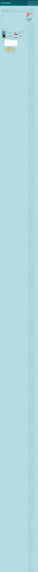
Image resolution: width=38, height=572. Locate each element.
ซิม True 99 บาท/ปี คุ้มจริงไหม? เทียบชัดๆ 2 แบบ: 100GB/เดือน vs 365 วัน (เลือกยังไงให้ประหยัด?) (31, 65)
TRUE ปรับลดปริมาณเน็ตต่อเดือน (31, 231)
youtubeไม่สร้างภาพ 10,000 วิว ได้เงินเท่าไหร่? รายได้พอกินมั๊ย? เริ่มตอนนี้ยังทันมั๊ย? (31, 454)
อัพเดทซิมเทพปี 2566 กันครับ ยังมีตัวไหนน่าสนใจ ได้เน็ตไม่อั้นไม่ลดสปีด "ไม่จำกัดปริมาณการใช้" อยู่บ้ (32, 255)
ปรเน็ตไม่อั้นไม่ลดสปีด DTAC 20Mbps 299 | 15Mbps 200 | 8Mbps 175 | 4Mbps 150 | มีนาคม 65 (31, 402)
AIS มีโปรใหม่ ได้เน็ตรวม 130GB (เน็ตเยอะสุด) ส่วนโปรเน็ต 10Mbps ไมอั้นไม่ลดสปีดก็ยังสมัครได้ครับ (31, 93)
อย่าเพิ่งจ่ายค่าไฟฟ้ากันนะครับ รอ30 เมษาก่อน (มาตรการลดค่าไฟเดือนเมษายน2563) (32, 469)
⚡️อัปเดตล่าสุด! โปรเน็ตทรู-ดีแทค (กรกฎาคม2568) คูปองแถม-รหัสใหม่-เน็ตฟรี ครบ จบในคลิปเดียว (32, 122)
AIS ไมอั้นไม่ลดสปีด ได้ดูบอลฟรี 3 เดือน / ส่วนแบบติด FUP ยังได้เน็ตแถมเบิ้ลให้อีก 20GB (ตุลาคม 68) (31, 79)
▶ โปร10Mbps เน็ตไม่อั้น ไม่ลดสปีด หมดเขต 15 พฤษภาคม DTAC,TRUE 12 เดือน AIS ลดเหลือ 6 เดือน (32, 462)
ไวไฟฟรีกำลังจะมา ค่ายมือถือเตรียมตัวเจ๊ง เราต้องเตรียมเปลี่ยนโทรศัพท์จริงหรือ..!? (32, 499)
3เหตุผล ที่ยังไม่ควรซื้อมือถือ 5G (31, 495)
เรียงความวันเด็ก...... (30, 554)
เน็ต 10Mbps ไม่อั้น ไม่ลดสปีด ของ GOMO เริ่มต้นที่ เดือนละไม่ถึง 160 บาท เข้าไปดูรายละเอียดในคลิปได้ (32, 246)
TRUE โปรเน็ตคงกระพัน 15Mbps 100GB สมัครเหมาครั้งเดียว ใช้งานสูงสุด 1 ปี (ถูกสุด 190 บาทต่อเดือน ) (32, 147)
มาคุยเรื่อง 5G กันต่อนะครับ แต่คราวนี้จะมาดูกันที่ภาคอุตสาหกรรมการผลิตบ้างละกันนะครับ (32, 283)
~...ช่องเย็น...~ (29, 555)
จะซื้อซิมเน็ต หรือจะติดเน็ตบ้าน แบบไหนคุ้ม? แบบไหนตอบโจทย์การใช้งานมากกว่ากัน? (32, 139)
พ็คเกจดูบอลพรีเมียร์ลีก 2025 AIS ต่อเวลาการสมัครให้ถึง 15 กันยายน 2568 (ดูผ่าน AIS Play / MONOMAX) (32, 106)
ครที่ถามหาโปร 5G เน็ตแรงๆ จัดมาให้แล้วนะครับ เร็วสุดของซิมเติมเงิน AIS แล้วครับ (32, 325)
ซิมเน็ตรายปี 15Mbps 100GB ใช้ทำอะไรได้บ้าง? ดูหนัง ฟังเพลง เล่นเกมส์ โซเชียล (32, 133)
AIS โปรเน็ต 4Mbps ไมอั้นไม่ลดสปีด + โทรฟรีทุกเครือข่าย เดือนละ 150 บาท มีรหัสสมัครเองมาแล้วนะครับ (32, 392)
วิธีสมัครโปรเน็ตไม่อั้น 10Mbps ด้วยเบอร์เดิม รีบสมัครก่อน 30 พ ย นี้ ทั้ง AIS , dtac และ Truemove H (32, 511)
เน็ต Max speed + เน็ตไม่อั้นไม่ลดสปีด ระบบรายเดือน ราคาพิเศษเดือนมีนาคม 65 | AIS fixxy (32, 395)
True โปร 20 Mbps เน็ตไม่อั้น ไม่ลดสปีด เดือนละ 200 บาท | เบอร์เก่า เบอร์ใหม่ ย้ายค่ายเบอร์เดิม (32, 334)
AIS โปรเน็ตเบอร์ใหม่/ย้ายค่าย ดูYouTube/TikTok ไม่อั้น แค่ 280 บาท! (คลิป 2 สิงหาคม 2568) (31, 109)
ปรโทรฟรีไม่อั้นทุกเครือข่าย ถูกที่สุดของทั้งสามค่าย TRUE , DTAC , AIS (32, 445)
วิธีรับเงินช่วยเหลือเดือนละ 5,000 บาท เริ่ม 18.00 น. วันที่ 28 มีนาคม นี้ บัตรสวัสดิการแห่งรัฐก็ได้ (32, 488)
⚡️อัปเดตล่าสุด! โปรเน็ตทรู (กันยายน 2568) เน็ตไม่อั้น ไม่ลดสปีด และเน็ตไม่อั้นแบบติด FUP (32, 88)
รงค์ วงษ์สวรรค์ (30, 527)
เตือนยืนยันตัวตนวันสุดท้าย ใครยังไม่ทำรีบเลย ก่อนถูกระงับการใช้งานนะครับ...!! (32, 193)
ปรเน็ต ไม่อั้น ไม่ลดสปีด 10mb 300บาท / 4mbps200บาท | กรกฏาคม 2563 (32, 449)
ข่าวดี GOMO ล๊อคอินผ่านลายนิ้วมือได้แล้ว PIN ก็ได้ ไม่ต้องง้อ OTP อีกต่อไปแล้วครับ (32, 306)
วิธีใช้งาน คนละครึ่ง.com (30, 434)
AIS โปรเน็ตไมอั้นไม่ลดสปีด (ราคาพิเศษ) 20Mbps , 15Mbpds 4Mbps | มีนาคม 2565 (32, 404)
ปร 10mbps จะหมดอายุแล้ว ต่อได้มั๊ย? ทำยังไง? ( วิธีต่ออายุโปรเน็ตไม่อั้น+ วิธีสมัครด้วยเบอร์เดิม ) (32, 433)
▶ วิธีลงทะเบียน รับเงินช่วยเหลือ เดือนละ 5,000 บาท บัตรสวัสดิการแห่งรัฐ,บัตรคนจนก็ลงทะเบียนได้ (31, 483)
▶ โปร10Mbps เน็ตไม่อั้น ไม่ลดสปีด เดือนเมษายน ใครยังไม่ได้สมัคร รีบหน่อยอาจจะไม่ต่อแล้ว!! (32, 479)
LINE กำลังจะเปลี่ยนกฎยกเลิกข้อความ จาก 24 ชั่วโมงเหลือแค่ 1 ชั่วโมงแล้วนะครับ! (31, 86)
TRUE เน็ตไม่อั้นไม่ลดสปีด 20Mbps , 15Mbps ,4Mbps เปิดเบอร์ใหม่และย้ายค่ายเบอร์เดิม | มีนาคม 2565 (32, 400)
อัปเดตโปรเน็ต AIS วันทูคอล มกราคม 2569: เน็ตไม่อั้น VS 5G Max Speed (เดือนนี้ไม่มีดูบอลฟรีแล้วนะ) (32, 55)
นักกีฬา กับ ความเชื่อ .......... (31, 539)
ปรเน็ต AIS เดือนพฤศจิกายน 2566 (32, 214)
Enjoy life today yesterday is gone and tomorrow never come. (32, 513)
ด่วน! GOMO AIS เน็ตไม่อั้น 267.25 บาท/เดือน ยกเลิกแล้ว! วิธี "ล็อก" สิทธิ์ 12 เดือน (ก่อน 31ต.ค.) (32, 81)
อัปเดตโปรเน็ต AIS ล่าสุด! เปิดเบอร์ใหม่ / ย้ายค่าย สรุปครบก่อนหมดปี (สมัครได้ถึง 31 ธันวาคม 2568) (32, 63)
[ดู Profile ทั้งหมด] (32, 14)
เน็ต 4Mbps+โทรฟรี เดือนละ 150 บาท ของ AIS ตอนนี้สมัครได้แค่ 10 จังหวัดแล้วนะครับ (32, 354)
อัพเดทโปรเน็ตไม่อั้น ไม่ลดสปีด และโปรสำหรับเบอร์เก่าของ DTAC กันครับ (32, 156)
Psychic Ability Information (31, 544)
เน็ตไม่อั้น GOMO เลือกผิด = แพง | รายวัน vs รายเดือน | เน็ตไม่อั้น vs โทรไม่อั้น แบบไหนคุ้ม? (32, 41)
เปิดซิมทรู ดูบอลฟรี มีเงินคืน (31, 323)
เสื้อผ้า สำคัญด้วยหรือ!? (30, 542)
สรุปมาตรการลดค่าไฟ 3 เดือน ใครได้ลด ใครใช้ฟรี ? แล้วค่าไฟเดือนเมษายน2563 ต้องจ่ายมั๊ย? (32, 464)
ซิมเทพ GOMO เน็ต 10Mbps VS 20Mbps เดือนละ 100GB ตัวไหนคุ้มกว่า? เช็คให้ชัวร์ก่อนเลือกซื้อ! (31, 90)
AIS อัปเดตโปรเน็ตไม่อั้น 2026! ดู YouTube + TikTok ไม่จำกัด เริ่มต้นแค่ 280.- (31, 51)
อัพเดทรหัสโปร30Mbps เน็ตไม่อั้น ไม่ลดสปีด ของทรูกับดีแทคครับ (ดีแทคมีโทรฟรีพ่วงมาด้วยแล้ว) (31, 410)
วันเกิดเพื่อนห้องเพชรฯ (30, 560)
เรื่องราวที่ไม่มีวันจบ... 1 (30, 519)
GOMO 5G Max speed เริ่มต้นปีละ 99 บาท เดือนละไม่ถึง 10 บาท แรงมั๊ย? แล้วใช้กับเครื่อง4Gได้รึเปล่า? (32, 314)
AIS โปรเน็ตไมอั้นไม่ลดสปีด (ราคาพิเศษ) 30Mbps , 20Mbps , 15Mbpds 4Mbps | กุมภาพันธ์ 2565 (32, 412)
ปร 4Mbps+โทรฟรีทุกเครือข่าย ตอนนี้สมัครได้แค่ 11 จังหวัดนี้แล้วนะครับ (31, 342)
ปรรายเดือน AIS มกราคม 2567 (31, 206)
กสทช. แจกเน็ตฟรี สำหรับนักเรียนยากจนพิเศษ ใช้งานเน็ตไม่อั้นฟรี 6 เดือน (31, 172)
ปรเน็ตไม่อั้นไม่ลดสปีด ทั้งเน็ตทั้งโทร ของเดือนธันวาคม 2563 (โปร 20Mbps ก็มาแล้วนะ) (32, 423)
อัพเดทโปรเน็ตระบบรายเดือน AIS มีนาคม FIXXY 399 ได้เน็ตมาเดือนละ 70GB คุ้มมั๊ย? (32, 187)
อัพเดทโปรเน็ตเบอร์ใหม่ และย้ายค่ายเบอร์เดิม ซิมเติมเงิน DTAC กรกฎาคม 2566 (31, 239)
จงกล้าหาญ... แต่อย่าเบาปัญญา (31, 526)
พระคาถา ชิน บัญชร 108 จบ (31, 512)
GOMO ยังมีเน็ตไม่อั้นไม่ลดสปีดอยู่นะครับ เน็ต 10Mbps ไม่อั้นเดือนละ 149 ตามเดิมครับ (32, 227)
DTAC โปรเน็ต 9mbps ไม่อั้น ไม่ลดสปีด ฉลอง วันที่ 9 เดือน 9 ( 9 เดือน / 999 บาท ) (32, 438)
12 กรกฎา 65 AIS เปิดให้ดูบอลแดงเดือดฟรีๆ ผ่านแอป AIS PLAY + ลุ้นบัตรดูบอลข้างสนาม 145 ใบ (32, 359)
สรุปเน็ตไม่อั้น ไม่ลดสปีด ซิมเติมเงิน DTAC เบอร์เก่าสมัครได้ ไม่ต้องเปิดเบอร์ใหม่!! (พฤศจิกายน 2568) (32, 68)
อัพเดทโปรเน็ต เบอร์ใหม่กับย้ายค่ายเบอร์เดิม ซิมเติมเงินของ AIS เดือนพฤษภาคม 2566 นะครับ (32, 251)
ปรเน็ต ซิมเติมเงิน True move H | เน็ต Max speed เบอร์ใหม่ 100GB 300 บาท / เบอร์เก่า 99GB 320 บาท (32, 222)
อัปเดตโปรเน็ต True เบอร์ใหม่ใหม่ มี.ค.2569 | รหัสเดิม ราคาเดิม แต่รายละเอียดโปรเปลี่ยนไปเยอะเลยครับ (32, 29)
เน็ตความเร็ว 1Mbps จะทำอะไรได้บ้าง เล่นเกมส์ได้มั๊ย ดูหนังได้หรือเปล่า (31, 265)
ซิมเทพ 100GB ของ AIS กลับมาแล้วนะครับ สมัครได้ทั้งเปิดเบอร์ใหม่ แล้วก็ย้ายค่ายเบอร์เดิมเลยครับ (32, 178)
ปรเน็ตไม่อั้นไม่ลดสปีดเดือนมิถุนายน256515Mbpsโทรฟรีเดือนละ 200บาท (32, 368)
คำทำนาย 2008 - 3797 (30, 548)
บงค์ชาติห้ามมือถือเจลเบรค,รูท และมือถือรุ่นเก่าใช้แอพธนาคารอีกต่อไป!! (32, 442)
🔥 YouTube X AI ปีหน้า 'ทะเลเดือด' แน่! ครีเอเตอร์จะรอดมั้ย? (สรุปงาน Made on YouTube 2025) (32, 84)
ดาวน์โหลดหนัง (30, 514)
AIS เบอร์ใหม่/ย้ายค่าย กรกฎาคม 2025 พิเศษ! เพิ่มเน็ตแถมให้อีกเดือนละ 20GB (32, 124)
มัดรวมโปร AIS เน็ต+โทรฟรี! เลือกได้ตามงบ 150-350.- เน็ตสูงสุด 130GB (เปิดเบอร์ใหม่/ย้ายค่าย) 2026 (32, 53)
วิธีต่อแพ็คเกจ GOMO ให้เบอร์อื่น (31, 185)
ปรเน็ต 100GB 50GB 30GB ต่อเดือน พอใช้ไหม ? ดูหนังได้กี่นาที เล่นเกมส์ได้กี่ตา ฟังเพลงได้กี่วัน (31, 267)
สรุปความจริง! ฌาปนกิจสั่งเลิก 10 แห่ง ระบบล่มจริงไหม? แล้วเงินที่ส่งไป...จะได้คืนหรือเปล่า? (32, 35)
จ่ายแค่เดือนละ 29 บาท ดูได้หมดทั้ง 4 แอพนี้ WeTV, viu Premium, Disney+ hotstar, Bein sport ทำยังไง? (32, 383)
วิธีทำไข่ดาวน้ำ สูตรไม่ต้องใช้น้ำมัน (32, 491)
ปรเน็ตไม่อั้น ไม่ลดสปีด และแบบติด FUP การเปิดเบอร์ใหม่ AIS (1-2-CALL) (32, 153)
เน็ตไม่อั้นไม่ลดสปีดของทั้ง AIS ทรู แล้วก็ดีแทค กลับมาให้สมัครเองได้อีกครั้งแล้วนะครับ (32, 210)
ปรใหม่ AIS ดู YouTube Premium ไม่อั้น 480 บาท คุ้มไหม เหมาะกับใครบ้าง (32, 58)
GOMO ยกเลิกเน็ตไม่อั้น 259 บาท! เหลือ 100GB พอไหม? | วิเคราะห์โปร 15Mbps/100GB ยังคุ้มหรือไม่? (32, 73)
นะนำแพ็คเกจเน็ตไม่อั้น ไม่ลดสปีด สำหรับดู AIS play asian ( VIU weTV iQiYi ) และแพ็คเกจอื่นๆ (32, 189)
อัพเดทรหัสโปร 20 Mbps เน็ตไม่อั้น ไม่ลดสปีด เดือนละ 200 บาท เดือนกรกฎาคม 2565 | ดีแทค (32, 352)
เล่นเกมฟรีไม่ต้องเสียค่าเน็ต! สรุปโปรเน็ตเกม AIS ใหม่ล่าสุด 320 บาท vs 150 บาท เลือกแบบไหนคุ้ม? (32, 46)
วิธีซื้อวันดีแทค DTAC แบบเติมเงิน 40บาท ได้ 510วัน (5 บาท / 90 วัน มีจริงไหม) (32, 48)
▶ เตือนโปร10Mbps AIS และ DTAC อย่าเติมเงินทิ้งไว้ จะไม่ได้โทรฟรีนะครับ (32, 485)
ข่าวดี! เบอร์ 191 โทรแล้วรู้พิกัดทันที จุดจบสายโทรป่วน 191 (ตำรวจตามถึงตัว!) (32, 97)
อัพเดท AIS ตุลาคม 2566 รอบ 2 (31, 216)
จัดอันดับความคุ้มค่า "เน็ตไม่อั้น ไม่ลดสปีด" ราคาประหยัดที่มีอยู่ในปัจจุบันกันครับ (32, 142)
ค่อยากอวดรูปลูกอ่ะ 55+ (31, 565)
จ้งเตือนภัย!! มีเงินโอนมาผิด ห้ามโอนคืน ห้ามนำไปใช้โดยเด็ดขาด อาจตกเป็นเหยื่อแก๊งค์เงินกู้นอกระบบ (32, 362)
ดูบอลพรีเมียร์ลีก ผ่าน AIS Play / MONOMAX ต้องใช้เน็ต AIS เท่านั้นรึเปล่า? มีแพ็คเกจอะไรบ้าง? (32, 104)
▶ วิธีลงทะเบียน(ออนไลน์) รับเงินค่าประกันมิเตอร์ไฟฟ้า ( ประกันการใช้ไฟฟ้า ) (32, 490)
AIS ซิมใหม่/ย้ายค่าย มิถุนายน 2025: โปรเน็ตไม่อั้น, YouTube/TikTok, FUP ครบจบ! (32, 135)
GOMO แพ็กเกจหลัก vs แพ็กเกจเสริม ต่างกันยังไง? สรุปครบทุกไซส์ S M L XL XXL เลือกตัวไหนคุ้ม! (32, 39)
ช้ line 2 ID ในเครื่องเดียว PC (31, 504)
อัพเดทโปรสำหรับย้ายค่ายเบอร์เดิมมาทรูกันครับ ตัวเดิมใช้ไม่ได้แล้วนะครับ (32, 297)
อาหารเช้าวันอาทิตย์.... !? (31, 535)
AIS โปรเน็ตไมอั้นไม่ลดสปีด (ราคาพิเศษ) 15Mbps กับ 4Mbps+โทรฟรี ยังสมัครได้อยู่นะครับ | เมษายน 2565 (32, 387)
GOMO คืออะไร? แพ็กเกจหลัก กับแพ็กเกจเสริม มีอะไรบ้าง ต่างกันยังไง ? (32, 308)
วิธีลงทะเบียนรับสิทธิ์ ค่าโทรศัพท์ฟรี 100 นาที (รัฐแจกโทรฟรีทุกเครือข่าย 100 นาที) (32, 472)
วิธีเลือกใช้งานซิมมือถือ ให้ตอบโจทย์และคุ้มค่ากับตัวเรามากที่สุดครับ (31, 291)
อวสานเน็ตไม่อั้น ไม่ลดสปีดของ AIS (32, 304)
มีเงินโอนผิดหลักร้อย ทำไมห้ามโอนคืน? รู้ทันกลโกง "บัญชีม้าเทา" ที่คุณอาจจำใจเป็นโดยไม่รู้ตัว (32, 43)
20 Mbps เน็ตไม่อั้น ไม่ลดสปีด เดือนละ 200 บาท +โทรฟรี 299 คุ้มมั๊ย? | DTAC (32, 345)
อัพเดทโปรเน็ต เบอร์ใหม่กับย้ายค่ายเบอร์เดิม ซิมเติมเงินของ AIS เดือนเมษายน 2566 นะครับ (32, 279)
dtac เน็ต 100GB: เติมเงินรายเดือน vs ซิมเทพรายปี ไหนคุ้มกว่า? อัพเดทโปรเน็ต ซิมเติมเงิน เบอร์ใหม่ (32, 24)
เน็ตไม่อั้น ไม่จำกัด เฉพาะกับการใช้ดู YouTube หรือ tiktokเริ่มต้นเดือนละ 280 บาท (32, 160)
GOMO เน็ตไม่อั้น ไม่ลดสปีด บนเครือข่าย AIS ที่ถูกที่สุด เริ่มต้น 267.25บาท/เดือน (31, 162)
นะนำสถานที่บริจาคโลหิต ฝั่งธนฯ (32, 517)
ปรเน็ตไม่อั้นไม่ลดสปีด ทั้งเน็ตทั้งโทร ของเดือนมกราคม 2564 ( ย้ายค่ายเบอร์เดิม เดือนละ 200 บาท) (32, 419)
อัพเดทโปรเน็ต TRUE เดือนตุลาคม (32, 217)
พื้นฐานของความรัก (30, 525)
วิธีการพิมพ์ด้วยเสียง (30, 447)
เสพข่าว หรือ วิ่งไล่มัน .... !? (31, 541)
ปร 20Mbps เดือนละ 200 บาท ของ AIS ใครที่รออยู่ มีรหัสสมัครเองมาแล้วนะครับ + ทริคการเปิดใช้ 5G (32, 364)
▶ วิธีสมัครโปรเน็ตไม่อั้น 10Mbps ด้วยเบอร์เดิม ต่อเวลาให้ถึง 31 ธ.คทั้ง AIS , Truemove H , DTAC (32, 503)
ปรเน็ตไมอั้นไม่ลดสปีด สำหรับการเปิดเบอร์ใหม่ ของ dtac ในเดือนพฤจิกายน (32, 415)
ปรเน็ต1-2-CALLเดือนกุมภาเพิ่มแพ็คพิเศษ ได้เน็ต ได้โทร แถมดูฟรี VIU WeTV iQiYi (31, 200)
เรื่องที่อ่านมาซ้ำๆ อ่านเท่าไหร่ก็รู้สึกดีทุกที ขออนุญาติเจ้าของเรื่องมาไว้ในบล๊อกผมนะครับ (32, 557)
